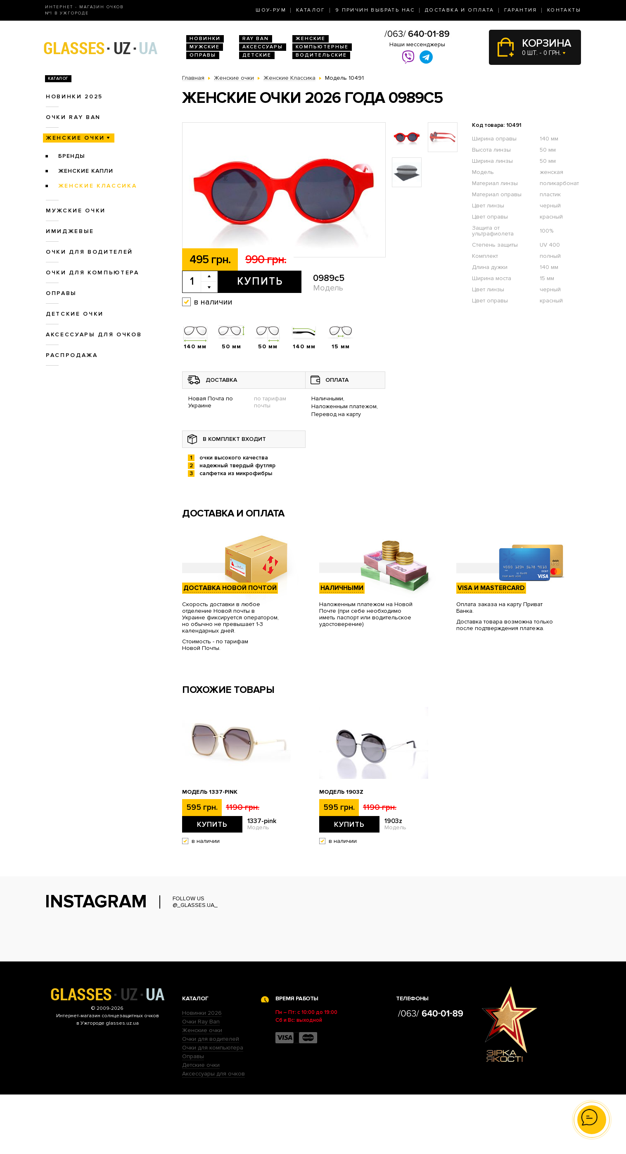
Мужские (205, 47)
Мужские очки (76, 210)
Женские (310, 39)
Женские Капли (85, 170)
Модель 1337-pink (209, 792)
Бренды (71, 155)
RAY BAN (255, 39)
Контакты (564, 10)
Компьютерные (322, 47)
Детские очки (75, 313)
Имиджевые (70, 231)
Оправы (203, 55)
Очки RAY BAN (73, 117)
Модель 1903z (341, 792)
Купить (260, 281)
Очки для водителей (89, 251)
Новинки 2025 (74, 96)
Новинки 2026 (202, 1072)
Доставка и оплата (459, 10)
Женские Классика (97, 185)
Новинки (205, 39)
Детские (256, 55)
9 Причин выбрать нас (375, 10)
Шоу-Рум (271, 10)
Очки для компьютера (92, 272)
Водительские (321, 55)
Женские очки (75, 137)
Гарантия (520, 10)
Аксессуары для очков (94, 334)
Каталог (310, 10)
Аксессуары (262, 47)
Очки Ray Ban (201, 1081)
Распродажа (72, 355)
